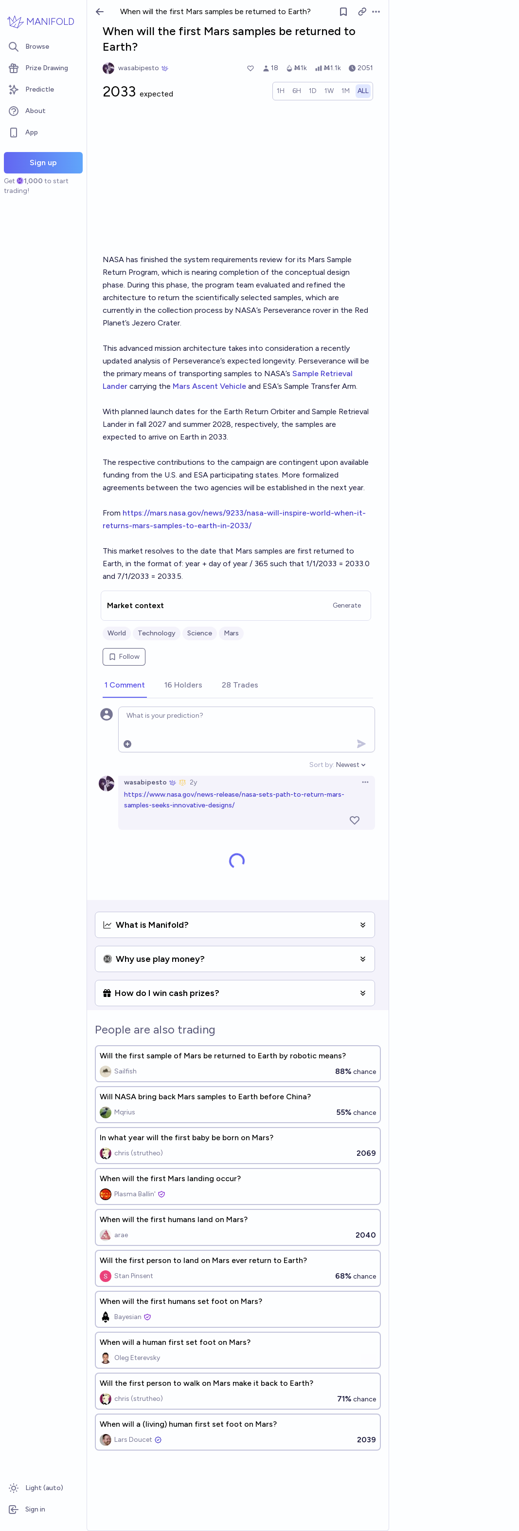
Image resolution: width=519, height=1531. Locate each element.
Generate (347, 605)
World (116, 633)
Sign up (43, 162)
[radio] (280, 91)
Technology (157, 633)
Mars (231, 633)
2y (193, 782)
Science (199, 633)
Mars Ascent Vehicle (209, 386)
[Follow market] (343, 11)
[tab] (125, 685)
